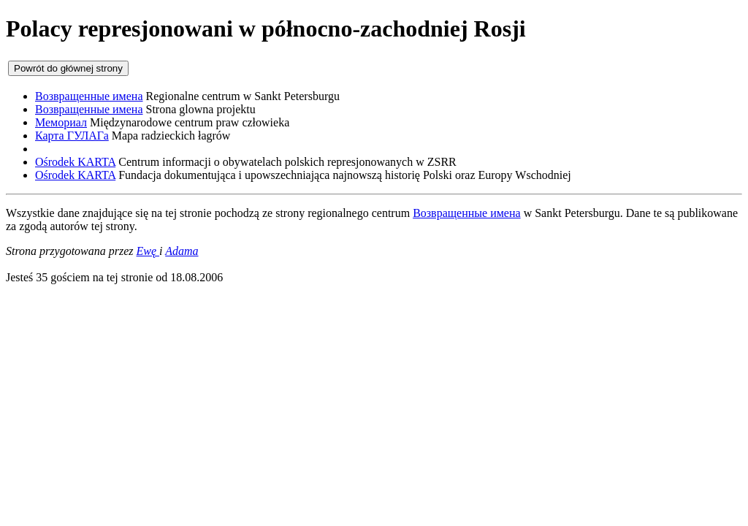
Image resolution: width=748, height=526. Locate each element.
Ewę (148, 251)
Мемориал (61, 122)
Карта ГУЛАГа (72, 135)
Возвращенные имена (89, 96)
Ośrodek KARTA (75, 162)
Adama (181, 251)
